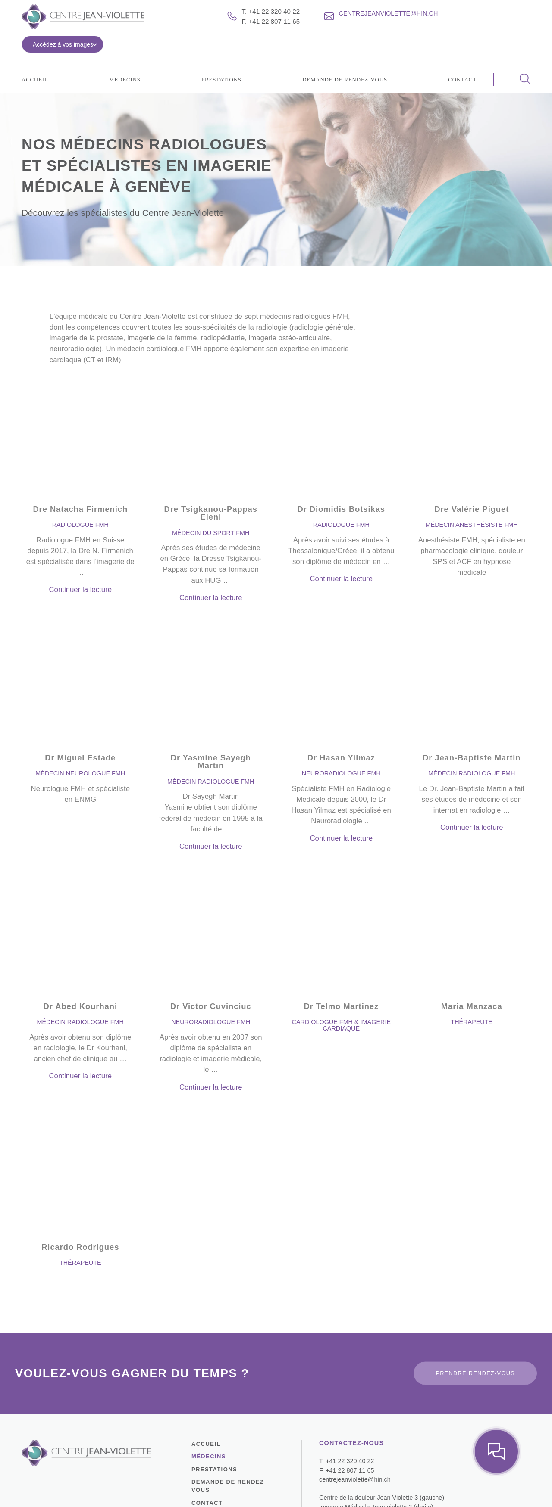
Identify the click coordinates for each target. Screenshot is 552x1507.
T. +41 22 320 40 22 (268, 18)
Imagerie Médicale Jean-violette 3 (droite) (371, 1442)
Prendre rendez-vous (477, 1308)
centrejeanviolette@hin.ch (352, 1415)
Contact (461, 63)
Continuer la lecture (80, 551)
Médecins (124, 63)
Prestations (219, 63)
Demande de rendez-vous (343, 63)
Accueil (36, 63)
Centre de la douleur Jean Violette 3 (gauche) (375, 1433)
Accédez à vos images (483, 23)
